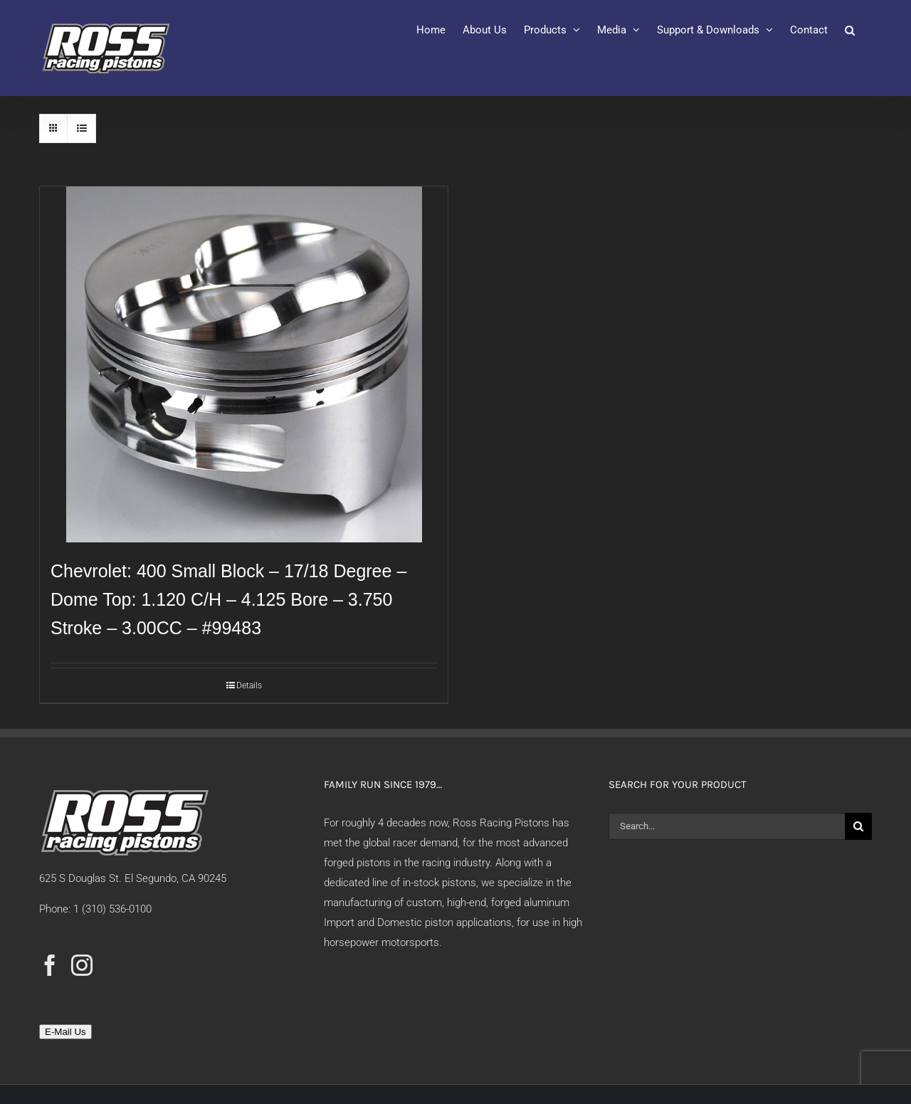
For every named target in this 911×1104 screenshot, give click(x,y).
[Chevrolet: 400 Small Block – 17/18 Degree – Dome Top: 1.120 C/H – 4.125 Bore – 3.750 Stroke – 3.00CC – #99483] (244, 364)
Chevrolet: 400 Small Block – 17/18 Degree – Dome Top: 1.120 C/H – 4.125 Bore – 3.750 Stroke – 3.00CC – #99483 (228, 599)
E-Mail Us (65, 1031)
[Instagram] (82, 965)
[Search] (858, 826)
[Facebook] (49, 965)
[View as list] (81, 128)
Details (249, 685)
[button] (850, 30)
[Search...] (727, 826)
